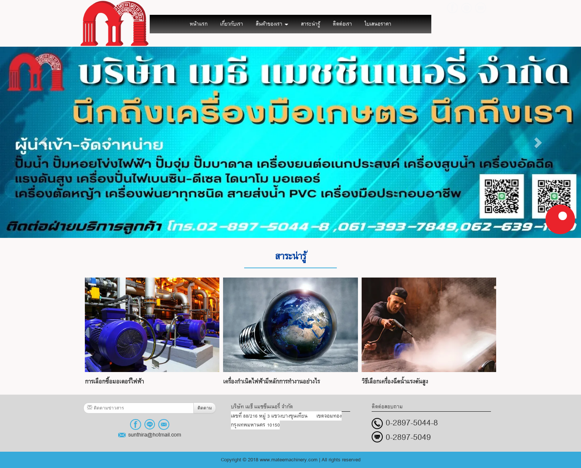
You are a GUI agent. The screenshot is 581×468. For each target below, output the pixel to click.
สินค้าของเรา (272, 24)
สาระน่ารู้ (310, 24)
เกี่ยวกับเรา (231, 24)
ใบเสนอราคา (378, 24)
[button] (43, 142)
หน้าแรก (199, 24)
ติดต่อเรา (342, 24)
